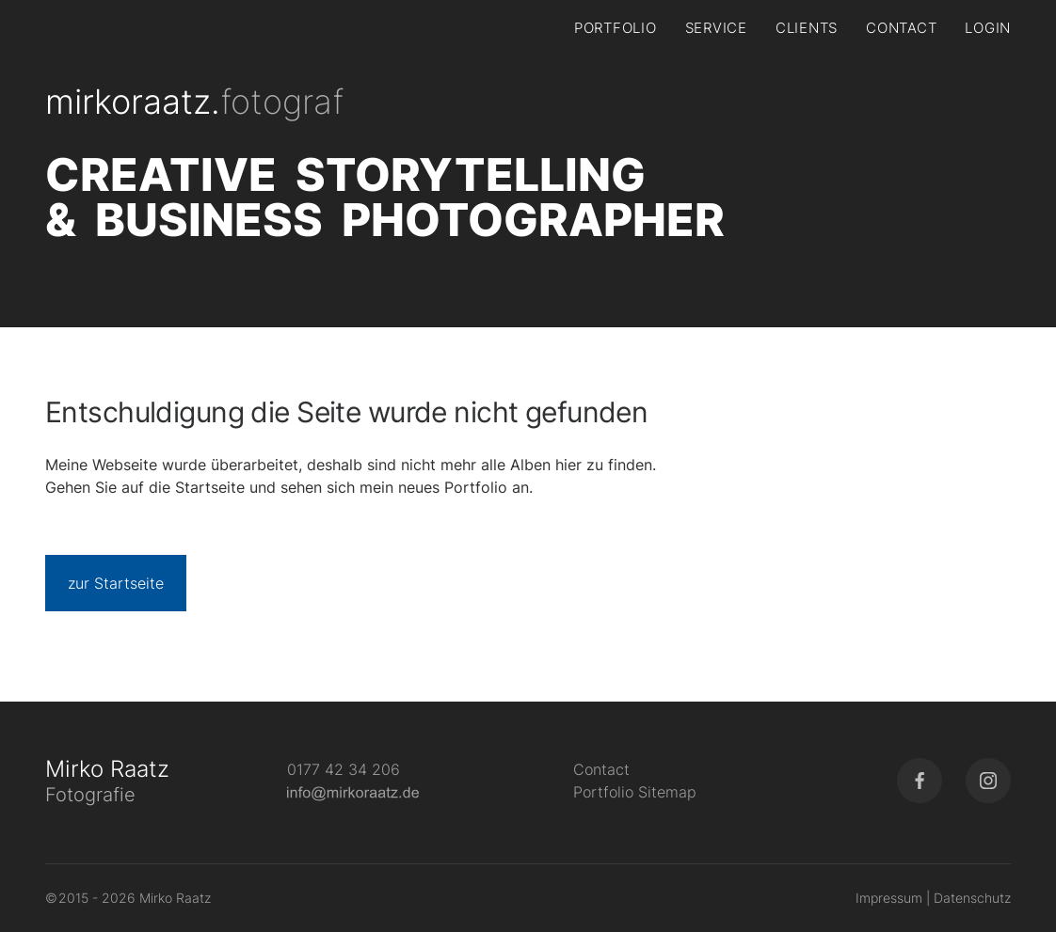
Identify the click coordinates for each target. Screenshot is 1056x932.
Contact (901, 28)
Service (716, 28)
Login (988, 28)
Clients (807, 28)
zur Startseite (116, 583)
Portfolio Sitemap (634, 791)
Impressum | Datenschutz (933, 898)
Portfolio (615, 28)
